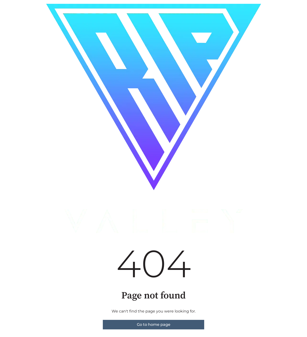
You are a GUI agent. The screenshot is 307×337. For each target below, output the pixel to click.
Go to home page (153, 324)
